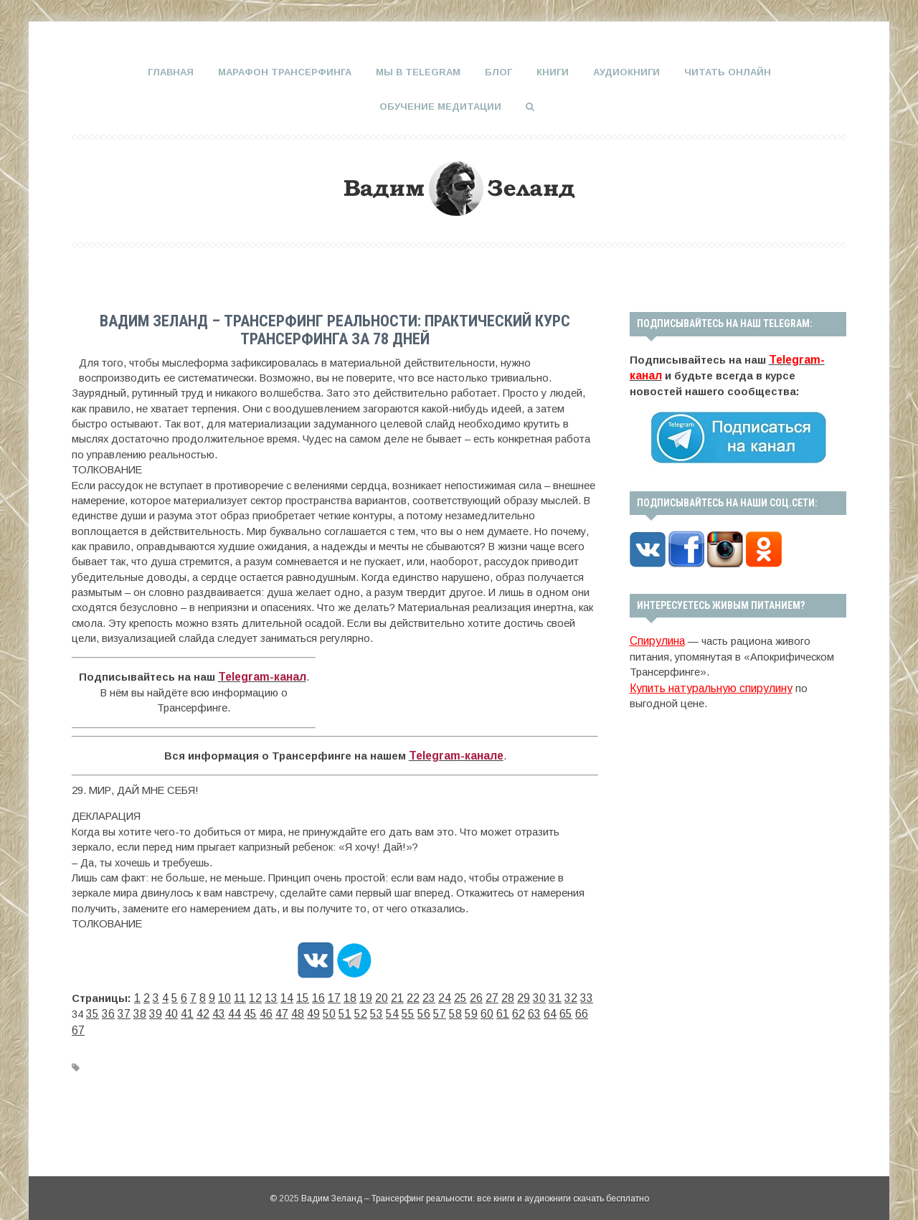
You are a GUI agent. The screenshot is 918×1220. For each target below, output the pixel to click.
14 (274, 993)
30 (503, 993)
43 (163, 1009)
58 (378, 1009)
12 (245, 993)
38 (92, 1009)
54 (321, 1009)
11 (231, 993)
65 (479, 1009)
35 (575, 993)
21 (374, 993)
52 (292, 1009)
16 (302, 993)
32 (532, 993)
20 (360, 993)
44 (178, 1009)
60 (407, 1009)
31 (518, 993)
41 (135, 1009)
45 (192, 1009)
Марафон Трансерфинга (284, 72)
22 (388, 993)
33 (546, 993)
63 (450, 1009)
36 (589, 993)
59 (393, 1009)
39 (106, 1009)
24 (417, 993)
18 (331, 993)
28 (475, 993)
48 (235, 1009)
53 (307, 1009)
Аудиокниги (626, 72)
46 (206, 1009)
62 (436, 1009)
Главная (171, 72)
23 (403, 993)
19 (345, 993)
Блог (498, 72)
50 (264, 1009)
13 (259, 993)
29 (489, 993)
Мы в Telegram (418, 72)
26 (446, 993)
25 (431, 993)
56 (350, 1009)
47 (221, 1009)
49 (249, 1009)
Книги (552, 72)
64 (464, 1009)
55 (335, 1009)
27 (460, 993)
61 (421, 1009)
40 (120, 1009)
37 (77, 1009)
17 (317, 993)
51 (278, 1009)
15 (288, 993)
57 (364, 1009)
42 (149, 1009)
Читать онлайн (727, 72)
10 (217, 993)
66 (493, 1009)
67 (508, 1009)
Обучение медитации (440, 105)
